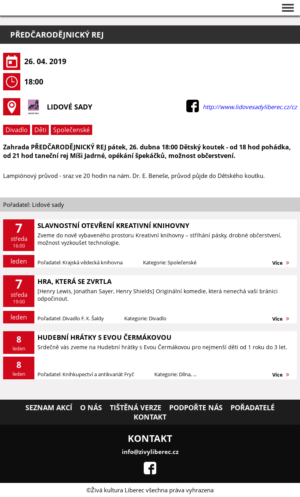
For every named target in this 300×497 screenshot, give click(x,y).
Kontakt (150, 417)
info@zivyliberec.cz (150, 452)
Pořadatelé (252, 407)
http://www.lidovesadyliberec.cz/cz (250, 107)
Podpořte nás (196, 407)
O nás (91, 407)
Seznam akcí (48, 407)
